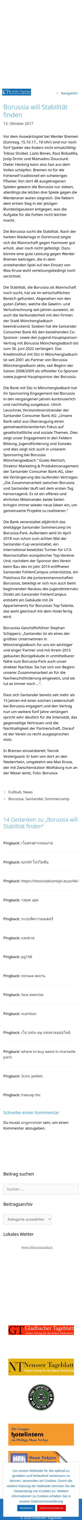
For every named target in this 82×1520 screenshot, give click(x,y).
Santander (34, 798)
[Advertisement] (41, 43)
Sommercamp (57, 798)
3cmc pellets (32, 1076)
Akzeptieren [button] (26, 1508)
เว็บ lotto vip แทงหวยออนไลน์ (45, 1032)
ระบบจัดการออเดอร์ (37, 918)
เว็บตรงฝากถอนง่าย (37, 843)
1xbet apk (29, 899)
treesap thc (31, 1094)
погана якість (33, 975)
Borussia (15, 798)
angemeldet (31, 1122)
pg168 (26, 956)
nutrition (29, 1013)
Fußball (14, 791)
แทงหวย (28, 937)
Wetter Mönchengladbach (37, 1247)
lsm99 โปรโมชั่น (35, 862)
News (28, 791)
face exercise (32, 994)
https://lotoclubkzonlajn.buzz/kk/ (50, 880)
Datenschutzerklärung (51, 1508)
